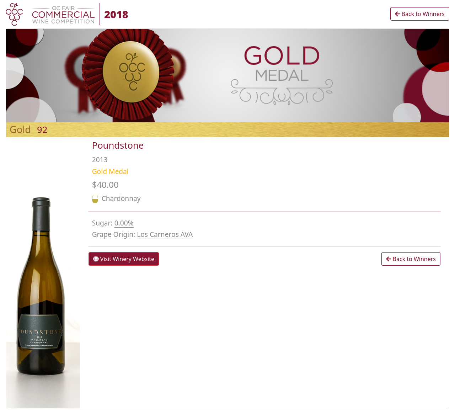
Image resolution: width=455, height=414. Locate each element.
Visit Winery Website (123, 259)
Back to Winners (420, 14)
